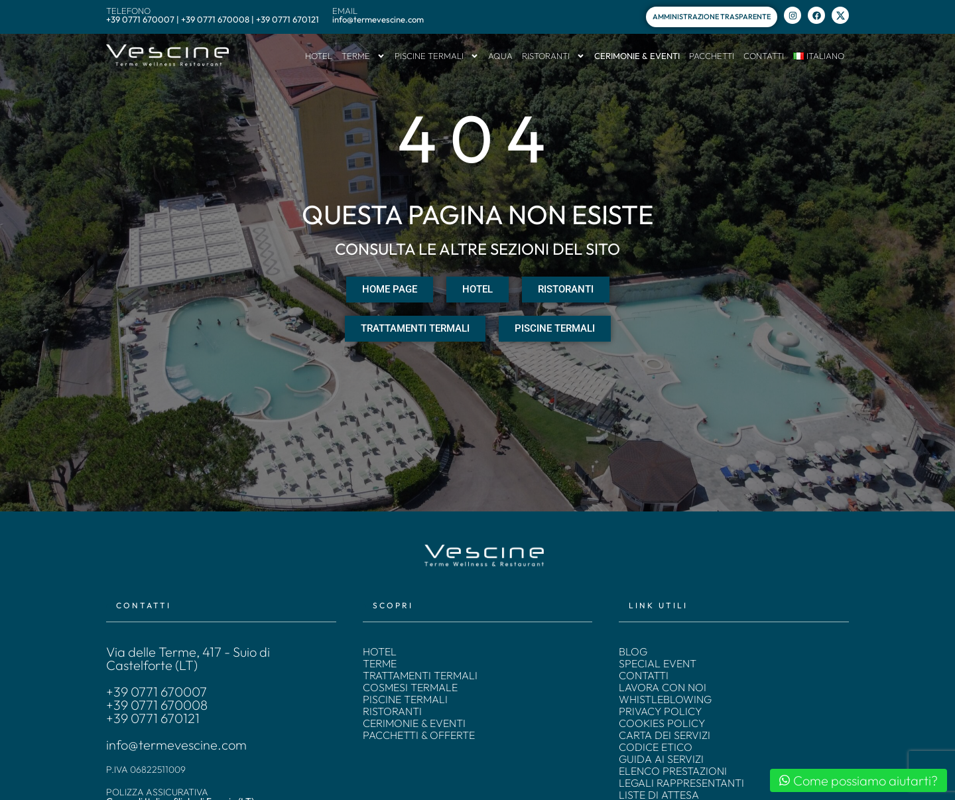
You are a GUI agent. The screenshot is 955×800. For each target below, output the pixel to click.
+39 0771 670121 (153, 718)
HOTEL (318, 55)
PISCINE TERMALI (437, 56)
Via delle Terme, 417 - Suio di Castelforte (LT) (188, 658)
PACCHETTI (711, 55)
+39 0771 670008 (157, 705)
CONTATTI (763, 55)
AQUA (500, 55)
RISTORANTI (553, 56)
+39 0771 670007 (156, 692)
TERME (363, 56)
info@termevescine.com (176, 745)
